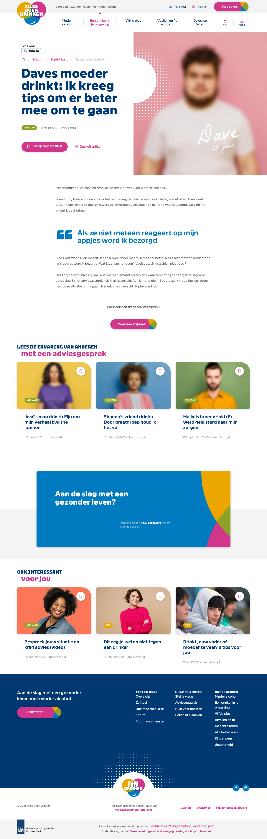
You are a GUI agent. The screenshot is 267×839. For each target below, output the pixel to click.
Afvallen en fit (225, 720)
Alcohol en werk (226, 732)
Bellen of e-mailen (188, 715)
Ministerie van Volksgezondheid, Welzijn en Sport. (182, 826)
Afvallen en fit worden (166, 22)
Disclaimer (203, 807)
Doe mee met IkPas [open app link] (150, 709)
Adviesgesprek (186, 702)
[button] (28, 46)
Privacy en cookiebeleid (231, 807)
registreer (177, 6)
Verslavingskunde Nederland (133, 809)
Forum (140, 715)
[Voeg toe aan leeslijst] (80, 371)
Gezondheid (224, 744)
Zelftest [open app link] (141, 702)
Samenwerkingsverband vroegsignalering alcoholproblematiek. (171, 831)
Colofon (186, 807)
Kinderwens (223, 738)
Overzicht (143, 696)
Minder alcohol (67, 22)
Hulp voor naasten (188, 709)
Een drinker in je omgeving (100, 22)
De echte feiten (200, 22)
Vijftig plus (133, 20)
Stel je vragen (185, 696)
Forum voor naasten (150, 721)
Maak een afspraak (132, 324)
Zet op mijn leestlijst (44, 146)
